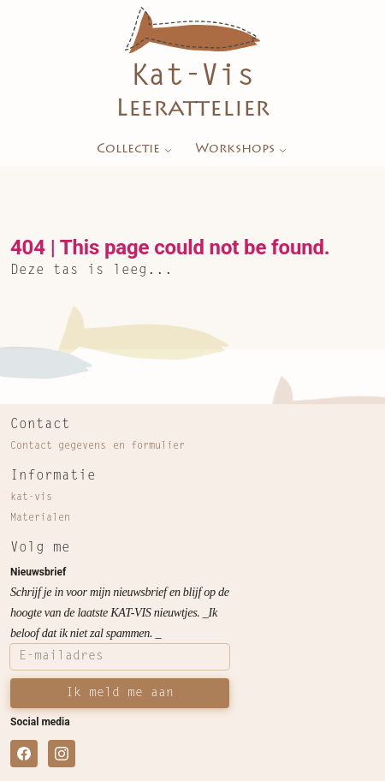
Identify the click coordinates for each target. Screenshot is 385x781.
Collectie (136, 150)
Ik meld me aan (120, 693)
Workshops (242, 150)
